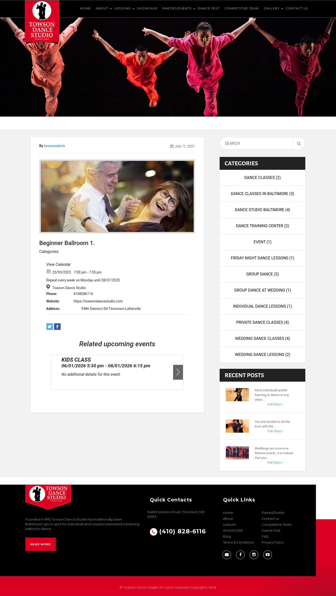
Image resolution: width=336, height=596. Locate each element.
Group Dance (262, 274)
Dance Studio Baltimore (262, 209)
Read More (40, 544)
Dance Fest (209, 8)
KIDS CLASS (76, 360)
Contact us (297, 8)
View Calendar (58, 264)
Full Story (275, 404)
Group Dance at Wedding (262, 290)
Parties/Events (177, 8)
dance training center (262, 226)
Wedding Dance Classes (262, 338)
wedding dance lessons (262, 354)
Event (263, 242)
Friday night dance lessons (262, 258)
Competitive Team (242, 8)
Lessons (122, 8)
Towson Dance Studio (69, 288)
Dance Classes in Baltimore (262, 193)
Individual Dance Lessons (262, 306)
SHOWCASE (147, 8)
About (102, 8)
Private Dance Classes (262, 322)
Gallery (272, 8)
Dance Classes (262, 177)
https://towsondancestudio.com (98, 301)
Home (85, 8)
